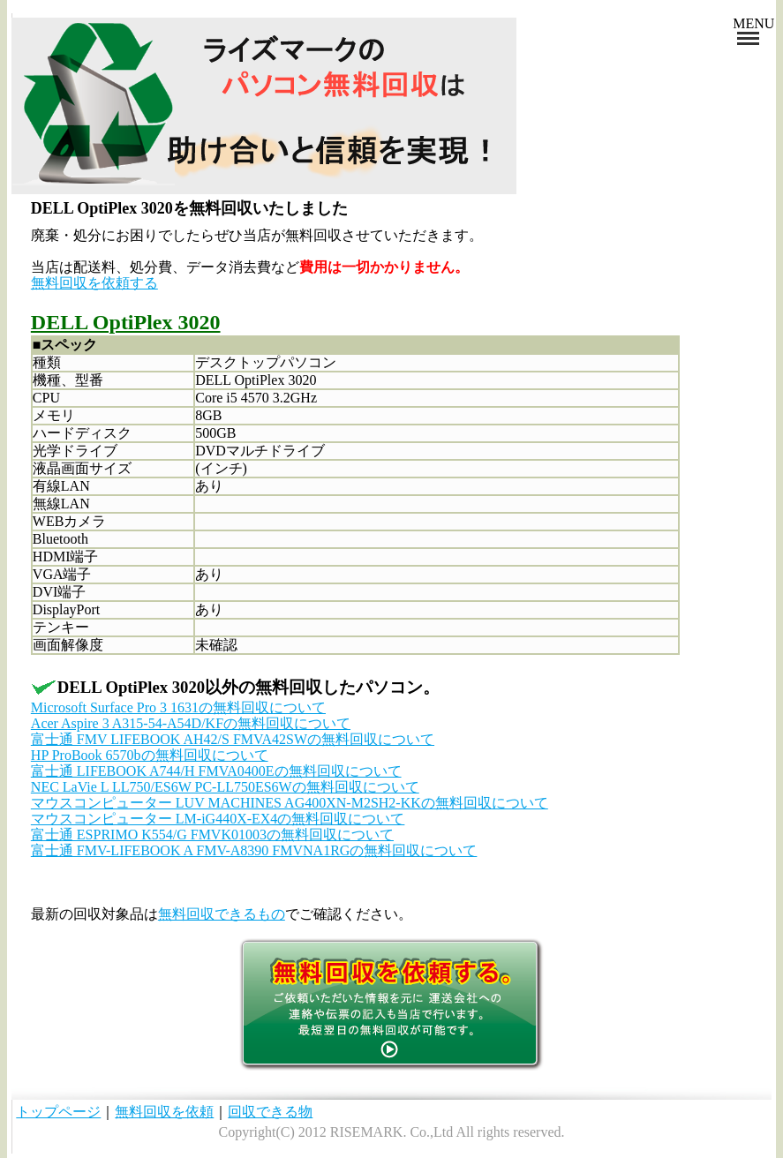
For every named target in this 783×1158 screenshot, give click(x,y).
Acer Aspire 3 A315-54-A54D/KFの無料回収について (190, 723)
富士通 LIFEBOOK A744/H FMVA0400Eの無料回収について (216, 770)
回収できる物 (270, 1111)
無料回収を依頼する (94, 282)
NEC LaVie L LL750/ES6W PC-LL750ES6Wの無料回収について (225, 786)
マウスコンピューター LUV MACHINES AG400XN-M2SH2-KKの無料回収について (289, 802)
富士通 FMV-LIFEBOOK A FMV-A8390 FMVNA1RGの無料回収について (254, 850)
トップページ (58, 1111)
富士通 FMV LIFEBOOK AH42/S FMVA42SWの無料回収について (232, 739)
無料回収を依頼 (164, 1111)
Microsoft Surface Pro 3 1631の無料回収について (178, 707)
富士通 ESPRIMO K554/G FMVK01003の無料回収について (212, 834)
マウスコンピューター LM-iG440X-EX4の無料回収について (218, 818)
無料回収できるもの (221, 913)
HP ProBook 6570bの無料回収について (149, 755)
